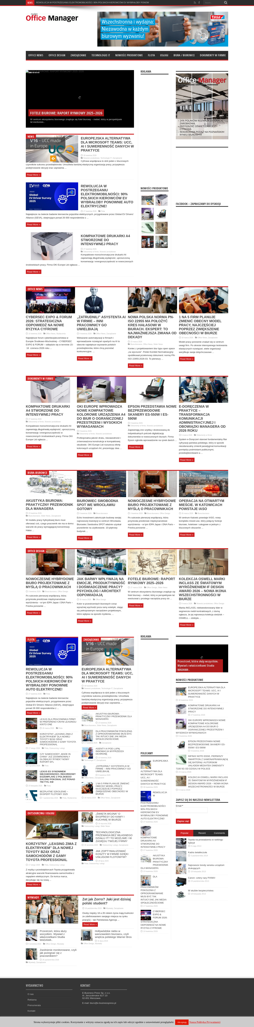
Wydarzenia (61, 334)
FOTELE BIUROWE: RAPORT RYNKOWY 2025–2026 (151, 581)
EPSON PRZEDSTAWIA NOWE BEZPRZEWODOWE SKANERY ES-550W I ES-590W (152, 412)
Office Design (56, 55)
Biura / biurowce (184, 55)
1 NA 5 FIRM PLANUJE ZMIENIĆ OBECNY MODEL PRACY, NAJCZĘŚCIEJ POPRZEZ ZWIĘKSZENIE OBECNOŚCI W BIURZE (200, 325)
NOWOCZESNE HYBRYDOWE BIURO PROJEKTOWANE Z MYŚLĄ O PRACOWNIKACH (152, 505)
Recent (202, 833)
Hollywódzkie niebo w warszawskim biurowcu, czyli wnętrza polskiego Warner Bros (113, 934)
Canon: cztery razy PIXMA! (201, 878)
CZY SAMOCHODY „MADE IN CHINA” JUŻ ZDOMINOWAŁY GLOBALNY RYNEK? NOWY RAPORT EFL (55, 758)
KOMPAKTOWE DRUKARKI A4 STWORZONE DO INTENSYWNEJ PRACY (105, 240)
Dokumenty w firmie (213, 55)
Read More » (33, 174)
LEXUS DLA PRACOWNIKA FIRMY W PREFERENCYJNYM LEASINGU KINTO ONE (58, 722)
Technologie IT (100, 55)
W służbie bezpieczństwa (200, 890)
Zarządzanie (78, 55)
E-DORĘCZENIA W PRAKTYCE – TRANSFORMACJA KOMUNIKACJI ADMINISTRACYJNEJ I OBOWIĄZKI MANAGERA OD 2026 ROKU (202, 418)
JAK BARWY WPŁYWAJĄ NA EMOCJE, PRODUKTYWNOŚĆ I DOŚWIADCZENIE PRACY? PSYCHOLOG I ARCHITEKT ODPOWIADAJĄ (101, 587)
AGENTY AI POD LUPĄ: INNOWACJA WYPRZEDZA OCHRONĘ (110, 751)
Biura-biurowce (136, 344)
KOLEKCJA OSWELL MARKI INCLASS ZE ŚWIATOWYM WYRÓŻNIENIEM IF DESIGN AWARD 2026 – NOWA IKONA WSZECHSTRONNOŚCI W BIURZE (202, 589)
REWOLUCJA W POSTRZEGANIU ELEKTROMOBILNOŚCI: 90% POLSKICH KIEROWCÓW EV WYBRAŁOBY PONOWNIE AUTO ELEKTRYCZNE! (107, 196)
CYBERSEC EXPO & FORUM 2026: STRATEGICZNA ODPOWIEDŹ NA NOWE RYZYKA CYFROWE (49, 323)
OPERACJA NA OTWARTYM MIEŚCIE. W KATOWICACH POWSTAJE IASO (201, 505)
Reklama (32, 999)
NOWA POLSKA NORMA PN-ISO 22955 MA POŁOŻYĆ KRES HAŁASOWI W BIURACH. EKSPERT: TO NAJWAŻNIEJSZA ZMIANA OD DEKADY (152, 327)
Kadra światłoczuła (197, 852)
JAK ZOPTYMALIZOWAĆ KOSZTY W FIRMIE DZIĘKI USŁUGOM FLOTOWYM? (112, 853)
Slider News (158, 344)
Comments (219, 833)
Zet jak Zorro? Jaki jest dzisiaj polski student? (106, 901)
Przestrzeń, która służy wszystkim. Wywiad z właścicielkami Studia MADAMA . (53, 935)
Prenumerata (34, 1005)
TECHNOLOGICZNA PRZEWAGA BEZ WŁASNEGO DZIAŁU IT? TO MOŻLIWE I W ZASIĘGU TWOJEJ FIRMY (114, 837)
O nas (31, 994)
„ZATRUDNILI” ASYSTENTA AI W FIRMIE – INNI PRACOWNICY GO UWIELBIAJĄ (101, 323)
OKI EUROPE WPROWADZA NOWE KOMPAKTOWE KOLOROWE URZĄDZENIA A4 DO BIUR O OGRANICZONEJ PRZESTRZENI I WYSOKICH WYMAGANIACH (101, 416)
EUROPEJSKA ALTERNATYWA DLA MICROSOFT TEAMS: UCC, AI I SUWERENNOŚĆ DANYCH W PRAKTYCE (107, 144)
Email (179, 806)
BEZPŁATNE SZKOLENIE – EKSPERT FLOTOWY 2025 (54, 792)
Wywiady (33, 897)
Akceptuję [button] (181, 1022)
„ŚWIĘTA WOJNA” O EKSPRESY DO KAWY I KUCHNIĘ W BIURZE (110, 816)
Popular (185, 833)
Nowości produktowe (129, 55)
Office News (35, 55)
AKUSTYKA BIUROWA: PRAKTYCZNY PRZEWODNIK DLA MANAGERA (49, 505)
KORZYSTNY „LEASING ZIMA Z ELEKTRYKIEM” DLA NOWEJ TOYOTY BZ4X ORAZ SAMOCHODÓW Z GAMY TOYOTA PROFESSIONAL (58, 739)
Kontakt (31, 1011)
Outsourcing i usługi (57, 748)
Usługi (164, 55)
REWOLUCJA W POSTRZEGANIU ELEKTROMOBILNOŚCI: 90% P (68, 2)
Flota (151, 55)
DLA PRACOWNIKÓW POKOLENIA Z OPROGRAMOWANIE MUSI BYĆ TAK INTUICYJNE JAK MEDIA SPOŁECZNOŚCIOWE (114, 735)
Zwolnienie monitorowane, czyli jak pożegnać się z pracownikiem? (58, 952)
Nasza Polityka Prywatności (204, 1022)
